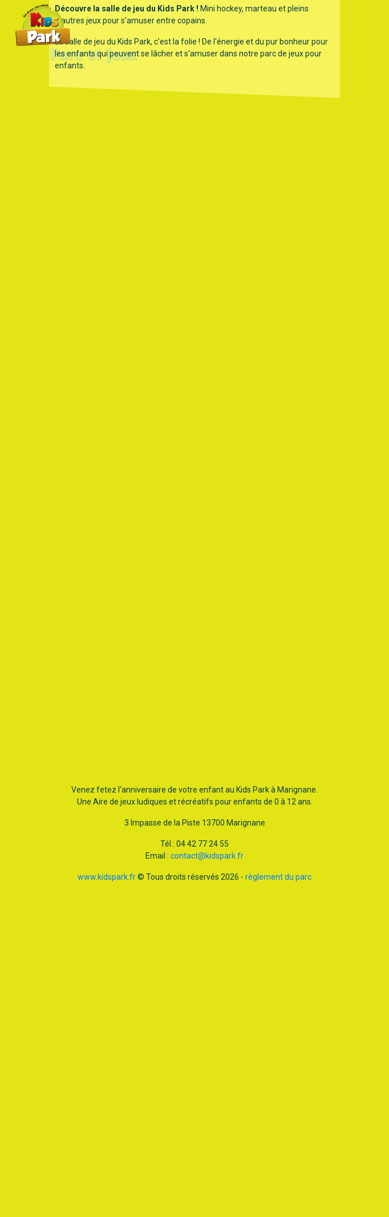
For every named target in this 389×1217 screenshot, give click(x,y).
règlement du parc (278, 876)
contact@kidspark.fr (207, 855)
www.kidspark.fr (107, 876)
